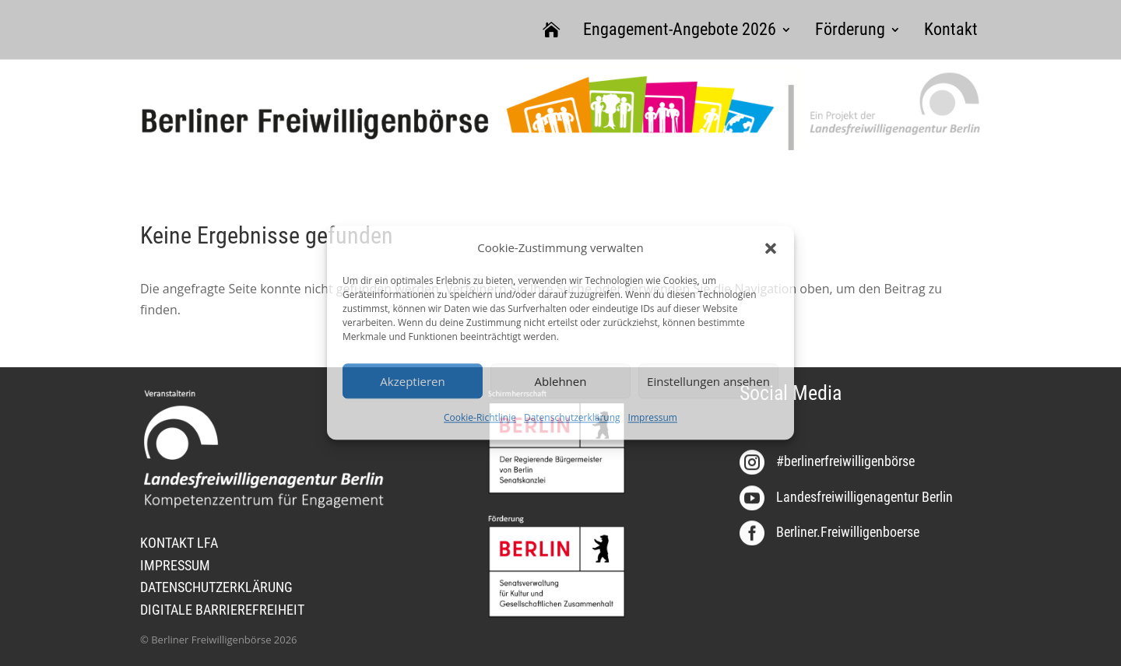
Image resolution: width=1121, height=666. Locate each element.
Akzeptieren (412, 381)
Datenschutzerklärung (572, 418)
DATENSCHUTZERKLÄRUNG (216, 587)
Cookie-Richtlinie (480, 418)
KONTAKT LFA (179, 543)
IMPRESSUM (175, 565)
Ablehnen (561, 381)
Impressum (652, 418)
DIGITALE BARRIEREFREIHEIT (222, 609)
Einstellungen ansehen (708, 381)
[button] (770, 248)
